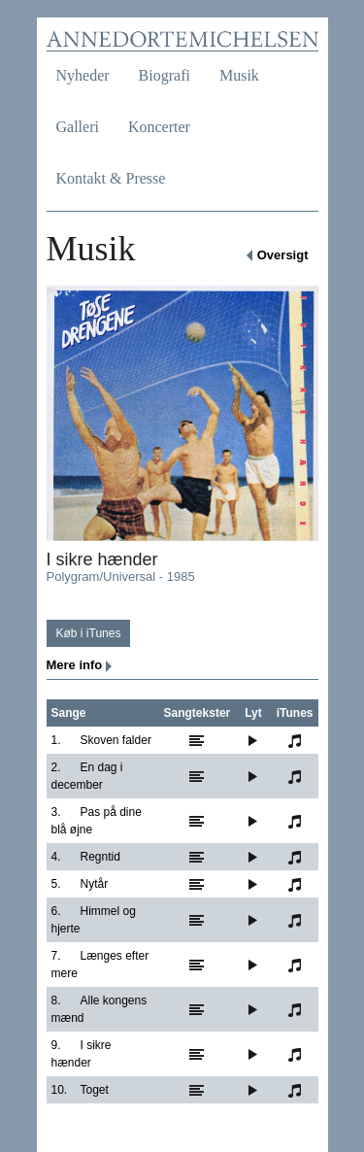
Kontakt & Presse (111, 178)
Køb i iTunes (88, 633)
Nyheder (83, 75)
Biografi (164, 75)
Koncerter (159, 127)
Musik (239, 75)
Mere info (75, 665)
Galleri (77, 127)
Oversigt (283, 255)
